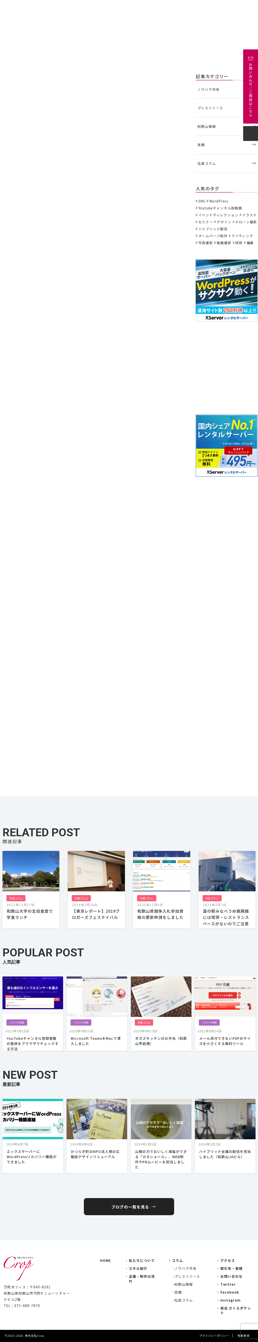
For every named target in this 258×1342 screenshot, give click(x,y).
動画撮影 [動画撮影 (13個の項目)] (224, 242)
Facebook (229, 1292)
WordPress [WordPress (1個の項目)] (218, 201)
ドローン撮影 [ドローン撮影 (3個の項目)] (246, 221)
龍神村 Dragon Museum (33, 499)
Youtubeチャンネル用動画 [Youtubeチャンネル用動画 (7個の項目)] (220, 207)
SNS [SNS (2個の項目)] (201, 201)
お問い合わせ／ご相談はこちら (250, 90)
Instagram (230, 1300)
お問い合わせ (239, 6)
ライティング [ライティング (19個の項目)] (242, 235)
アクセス (216, 6)
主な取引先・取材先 (155, 6)
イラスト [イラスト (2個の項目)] (249, 214)
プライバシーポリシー (214, 1336)
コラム (177, 1260)
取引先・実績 (231, 1268)
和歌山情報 (206, 126)
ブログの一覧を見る (130, 1207)
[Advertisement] (227, 368)
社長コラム (12, 76)
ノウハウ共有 (208, 89)
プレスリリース (210, 107)
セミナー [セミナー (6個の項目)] (205, 221)
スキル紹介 (138, 1268)
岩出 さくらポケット (235, 1310)
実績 (130, 6)
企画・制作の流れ (190, 6)
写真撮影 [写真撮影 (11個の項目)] (205, 242)
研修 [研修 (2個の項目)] (239, 242)
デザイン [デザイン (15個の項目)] (224, 221)
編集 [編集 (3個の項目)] (250, 242)
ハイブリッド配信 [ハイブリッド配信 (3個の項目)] (213, 228)
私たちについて (108, 6)
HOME (105, 1260)
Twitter (228, 1284)
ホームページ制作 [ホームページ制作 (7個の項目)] (213, 235)
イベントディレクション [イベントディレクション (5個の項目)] (218, 214)
